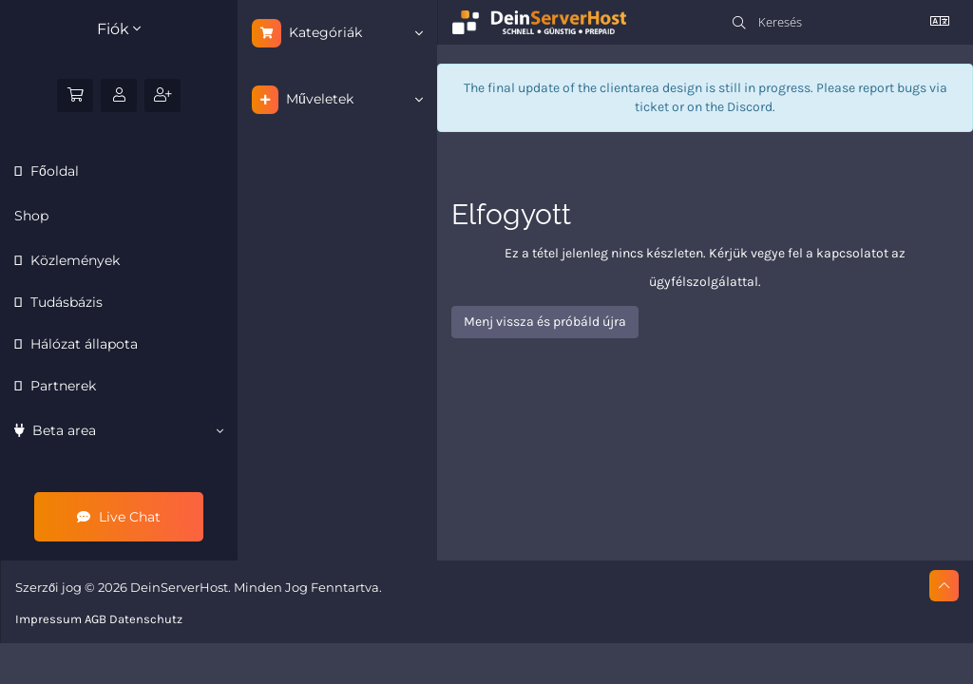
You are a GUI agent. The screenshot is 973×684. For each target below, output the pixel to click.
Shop (31, 215)
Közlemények (73, 260)
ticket (652, 107)
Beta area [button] (118, 430)
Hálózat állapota (82, 343)
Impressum (48, 619)
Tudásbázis (65, 302)
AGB (95, 619)
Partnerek (61, 385)
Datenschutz (145, 619)
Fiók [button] (119, 29)
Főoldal (53, 171)
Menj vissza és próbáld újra (545, 322)
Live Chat (119, 516)
